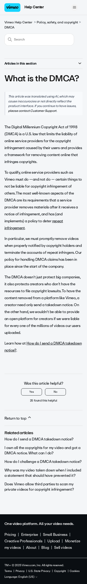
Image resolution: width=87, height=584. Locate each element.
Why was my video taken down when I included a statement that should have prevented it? (42, 472)
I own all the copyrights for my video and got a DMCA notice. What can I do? (42, 450)
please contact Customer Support (32, 110)
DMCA (9, 27)
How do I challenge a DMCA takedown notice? (42, 461)
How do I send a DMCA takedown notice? (38, 439)
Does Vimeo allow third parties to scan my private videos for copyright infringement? (39, 486)
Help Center (34, 7)
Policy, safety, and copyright (57, 22)
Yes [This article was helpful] (31, 391)
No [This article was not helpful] (55, 391)
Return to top (18, 418)
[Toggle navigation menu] (74, 7)
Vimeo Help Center (18, 22)
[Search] (39, 39)
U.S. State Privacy (39, 571)
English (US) (28, 577)
